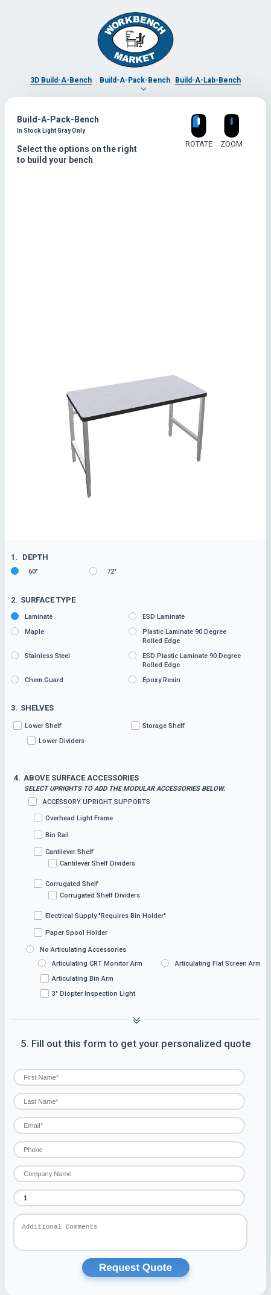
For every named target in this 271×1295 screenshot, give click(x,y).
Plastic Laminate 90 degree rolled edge (177, 636)
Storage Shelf (158, 725)
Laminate (32, 616)
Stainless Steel (40, 655)
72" (102, 571)
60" (24, 571)
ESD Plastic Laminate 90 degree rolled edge (185, 660)
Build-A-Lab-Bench (208, 80)
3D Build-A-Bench (61, 80)
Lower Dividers (55, 740)
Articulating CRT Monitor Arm (90, 963)
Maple (27, 631)
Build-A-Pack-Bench (135, 80)
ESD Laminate (157, 616)
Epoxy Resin (154, 680)
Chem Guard (37, 680)
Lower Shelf (71, 733)
